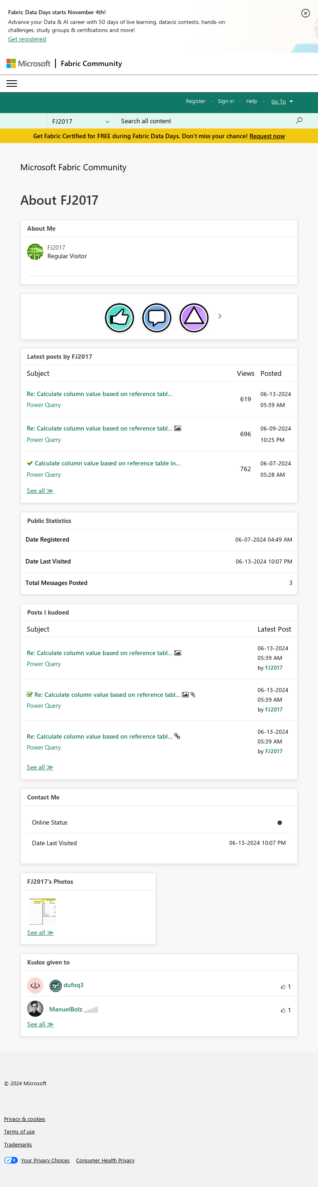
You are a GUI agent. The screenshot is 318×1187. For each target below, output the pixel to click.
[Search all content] (212, 121)
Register (195, 100)
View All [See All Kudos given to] (40, 1024)
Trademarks (18, 1144)
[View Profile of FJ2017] (274, 667)
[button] (42, 912)
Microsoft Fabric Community (73, 166)
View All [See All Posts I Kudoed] (40, 767)
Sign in (226, 100)
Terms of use (19, 1131)
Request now (267, 136)
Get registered (27, 39)
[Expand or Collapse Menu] (11, 83)
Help (251, 100)
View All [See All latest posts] (40, 490)
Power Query (44, 405)
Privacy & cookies (24, 1118)
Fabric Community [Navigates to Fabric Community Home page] (91, 63)
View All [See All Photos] (40, 932)
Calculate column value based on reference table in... (108, 463)
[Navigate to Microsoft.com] (28, 63)
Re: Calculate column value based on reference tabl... (100, 394)
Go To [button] (278, 101)
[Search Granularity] (80, 121)
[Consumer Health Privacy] (105, 1160)
